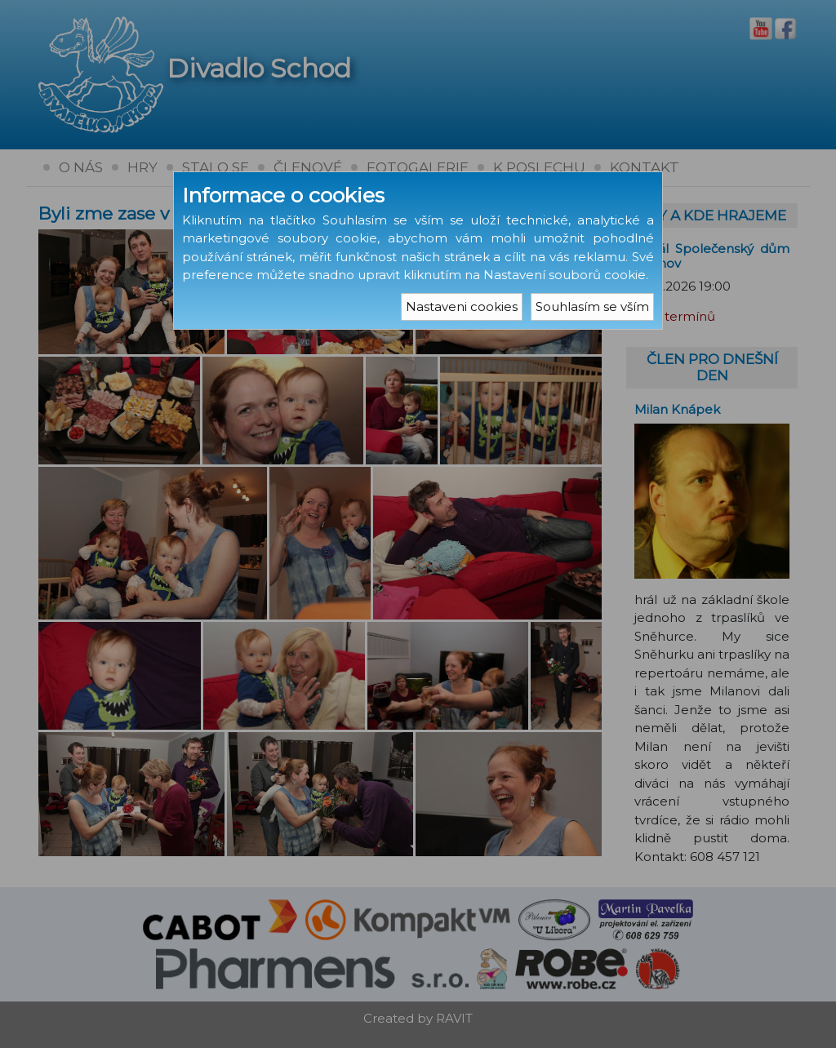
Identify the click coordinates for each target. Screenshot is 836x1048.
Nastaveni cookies (462, 306)
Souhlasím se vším (592, 306)
